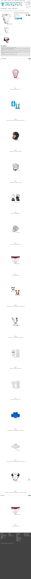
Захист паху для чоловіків (15, 291)
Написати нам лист (26, 569)
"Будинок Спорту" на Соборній (3, 571)
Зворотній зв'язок (17, 0)
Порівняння (9, 569)
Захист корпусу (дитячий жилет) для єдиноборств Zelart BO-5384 (15, 491)
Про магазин (5, 0)
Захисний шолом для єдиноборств (15, 258)
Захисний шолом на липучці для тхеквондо (15, 191)
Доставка (21, 0)
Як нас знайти (10, 0)
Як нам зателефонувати (27, 570)
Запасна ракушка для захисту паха (15, 91)
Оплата (24, 0)
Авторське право (18, 572)
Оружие (9, 8)
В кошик (18, 18)
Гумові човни (14, 8)
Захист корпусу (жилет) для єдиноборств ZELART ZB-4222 (15, 458)
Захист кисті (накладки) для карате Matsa (15, 391)
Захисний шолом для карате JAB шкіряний (15, 158)
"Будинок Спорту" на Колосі (3, 572)
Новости (2, 573)
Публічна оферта (18, 573)
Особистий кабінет (10, 570)
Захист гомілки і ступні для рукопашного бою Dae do (15, 358)
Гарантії (17, 571)
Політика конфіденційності (18, 575)
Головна (2, 0)
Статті (13, 0)
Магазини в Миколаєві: (4, 569)
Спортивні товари (3, 8)
